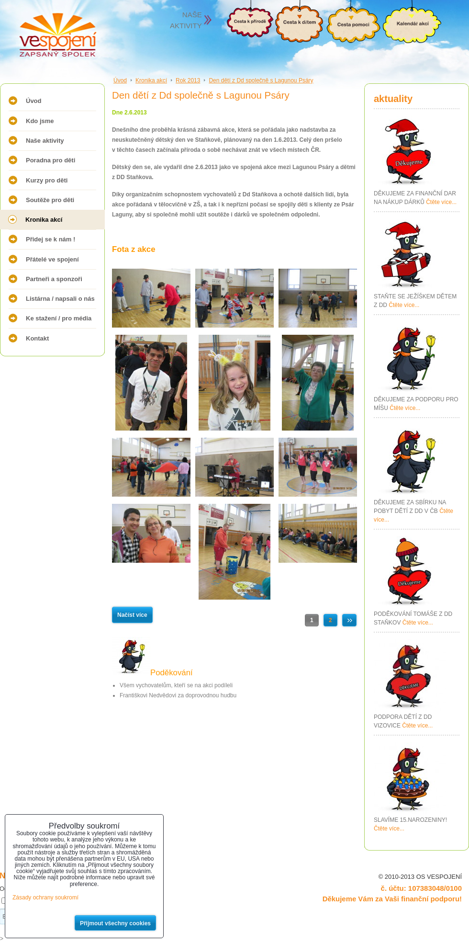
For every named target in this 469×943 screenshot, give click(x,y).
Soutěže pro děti (50, 200)
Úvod (34, 100)
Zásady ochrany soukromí (45, 897)
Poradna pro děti (50, 160)
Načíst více (132, 615)
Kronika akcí (43, 219)
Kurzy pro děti (46, 180)
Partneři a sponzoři (54, 279)
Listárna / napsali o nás (60, 298)
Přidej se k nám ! (50, 239)
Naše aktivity (45, 140)
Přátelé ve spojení (52, 259)
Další (349, 620)
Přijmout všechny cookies (115, 923)
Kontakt (37, 338)
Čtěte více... (441, 202)
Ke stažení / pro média (58, 318)
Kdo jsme (40, 121)
